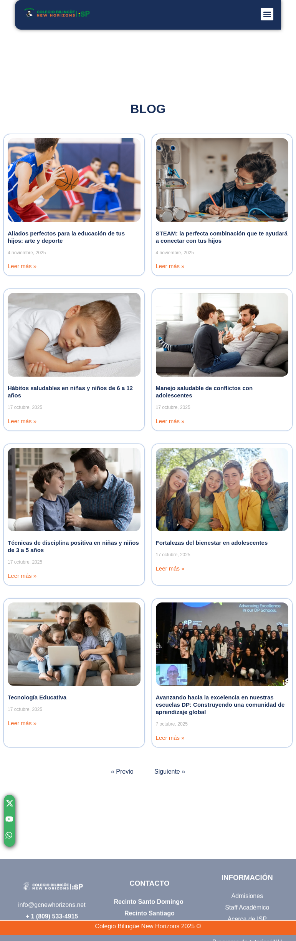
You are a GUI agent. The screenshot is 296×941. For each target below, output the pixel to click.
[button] (267, 14)
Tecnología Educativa (37, 697)
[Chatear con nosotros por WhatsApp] (9, 837)
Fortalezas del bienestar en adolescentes (212, 542)
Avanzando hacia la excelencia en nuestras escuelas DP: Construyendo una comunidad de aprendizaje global (220, 704)
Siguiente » (169, 771)
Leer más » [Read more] (22, 266)
